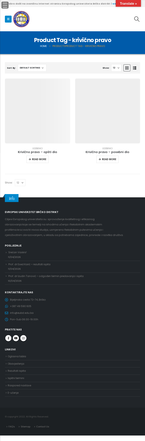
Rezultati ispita (17, 375)
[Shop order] (32, 68)
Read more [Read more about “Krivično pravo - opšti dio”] (39, 159)
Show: (105, 68)
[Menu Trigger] (5, 5)
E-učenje (14, 398)
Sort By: (11, 68)
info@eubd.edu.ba (22, 315)
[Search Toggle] (137, 19)
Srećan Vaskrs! (18, 252)
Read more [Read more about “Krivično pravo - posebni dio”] (109, 159)
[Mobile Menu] (8, 19)
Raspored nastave (20, 390)
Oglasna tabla (17, 360)
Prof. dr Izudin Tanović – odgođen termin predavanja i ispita (47, 277)
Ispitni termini (16, 383)
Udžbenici (37, 148)
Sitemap (26, 431)
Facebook (8, 341)
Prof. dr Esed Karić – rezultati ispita (30, 265)
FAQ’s (12, 431)
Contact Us (43, 431)
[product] (37, 111)
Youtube (16, 341)
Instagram (23, 341)
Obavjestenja (17, 367)
